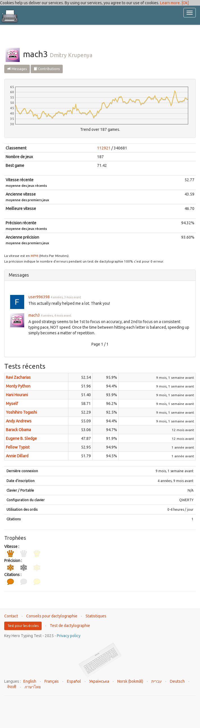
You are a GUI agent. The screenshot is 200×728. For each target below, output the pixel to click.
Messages (17, 69)
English (29, 681)
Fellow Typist (18, 447)
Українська (99, 681)
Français (51, 681)
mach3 (34, 315)
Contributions (47, 69)
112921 (104, 148)
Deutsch (177, 681)
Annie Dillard (17, 456)
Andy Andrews (19, 421)
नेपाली (11, 687)
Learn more (170, 3)
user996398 (39, 297)
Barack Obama (18, 429)
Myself (12, 403)
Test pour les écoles (23, 626)
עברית (156, 681)
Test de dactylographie (70, 625)
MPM (34, 255)
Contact (11, 616)
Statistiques (96, 616)
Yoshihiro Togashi (21, 412)
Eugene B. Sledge (21, 438)
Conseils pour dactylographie (51, 616)
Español (74, 681)
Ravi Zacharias (18, 377)
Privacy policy (68, 635)
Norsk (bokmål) (130, 681)
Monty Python (18, 386)
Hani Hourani (17, 395)
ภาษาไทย (32, 687)
